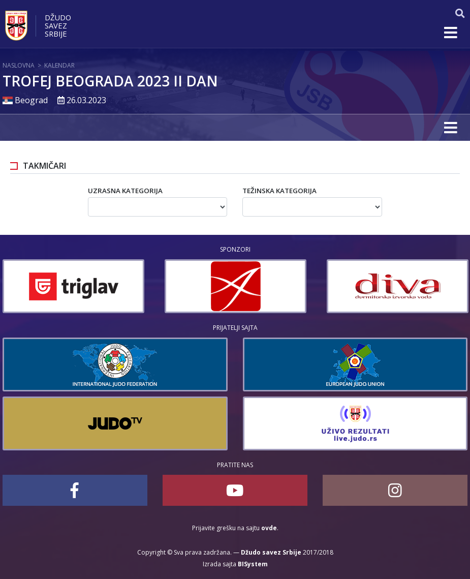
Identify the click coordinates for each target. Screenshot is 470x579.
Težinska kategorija (279, 190)
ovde (269, 528)
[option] (73, 286)
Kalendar (59, 65)
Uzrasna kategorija (125, 190)
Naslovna (19, 65)
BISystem (253, 564)
